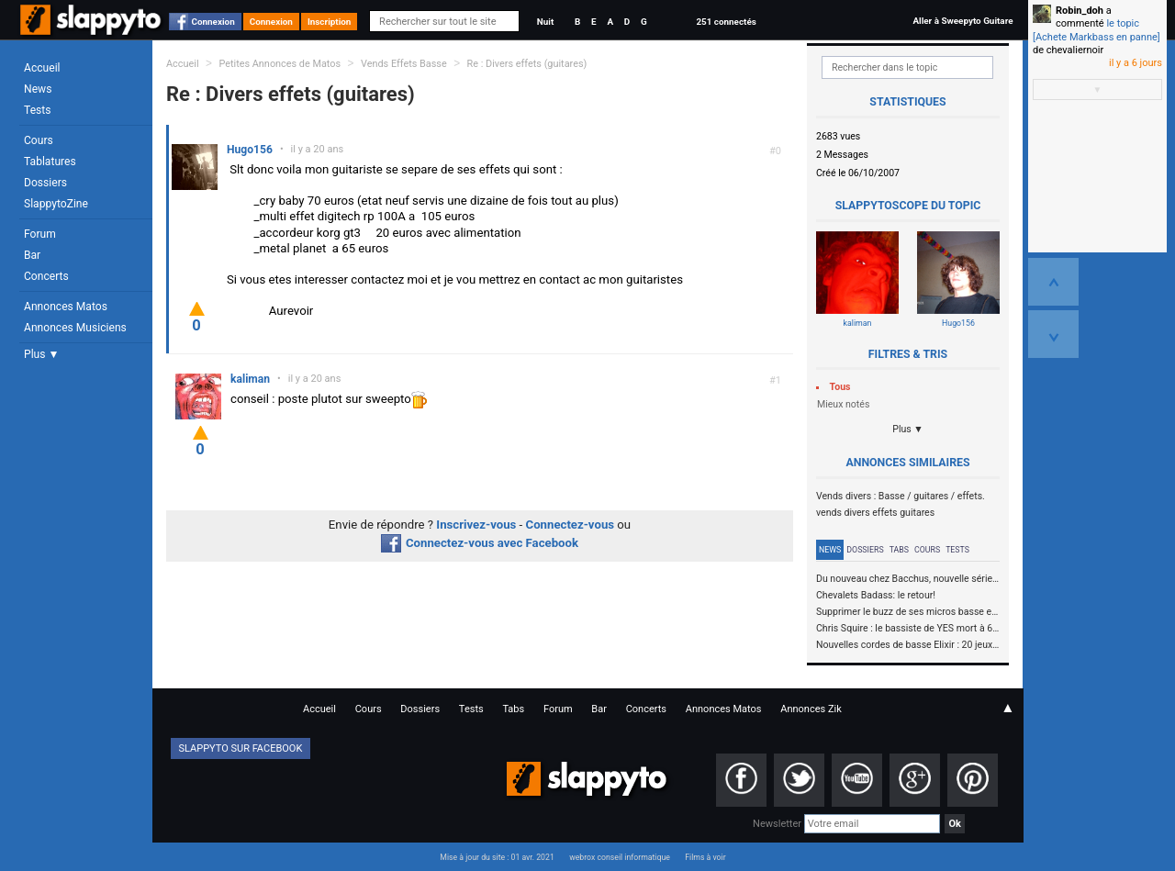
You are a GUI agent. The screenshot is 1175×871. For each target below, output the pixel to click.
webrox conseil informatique (619, 857)
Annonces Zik (811, 709)
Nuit (545, 22)
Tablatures (50, 161)
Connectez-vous (570, 524)
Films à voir (705, 857)
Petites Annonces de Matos (279, 64)
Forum (40, 234)
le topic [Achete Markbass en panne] (1096, 29)
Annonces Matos (65, 306)
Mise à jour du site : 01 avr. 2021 (497, 857)
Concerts (46, 276)
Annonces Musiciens (75, 327)
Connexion (213, 22)
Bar (32, 255)
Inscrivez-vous (476, 524)
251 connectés (725, 22)
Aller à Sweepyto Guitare (962, 21)
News (37, 89)
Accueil (42, 67)
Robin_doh (1079, 11)
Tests (37, 110)
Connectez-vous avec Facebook (479, 543)
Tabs (899, 549)
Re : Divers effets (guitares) (527, 64)
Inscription (330, 22)
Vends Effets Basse (404, 64)
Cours (38, 140)
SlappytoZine (56, 203)
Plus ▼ (41, 354)
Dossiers (45, 182)
